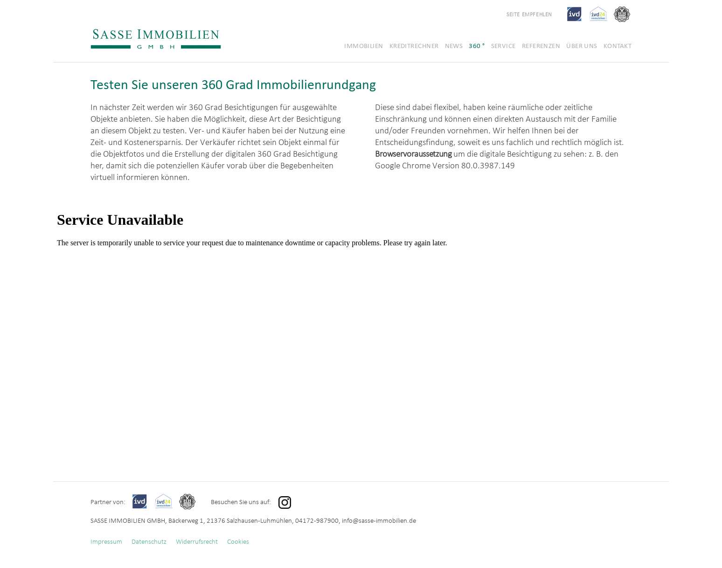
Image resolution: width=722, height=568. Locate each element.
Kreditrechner (414, 45)
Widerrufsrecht (197, 541)
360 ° (477, 45)
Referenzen (541, 45)
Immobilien (363, 45)
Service (503, 45)
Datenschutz (149, 541)
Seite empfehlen (529, 14)
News (454, 45)
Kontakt (618, 45)
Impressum (106, 541)
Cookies (238, 541)
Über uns (581, 45)
